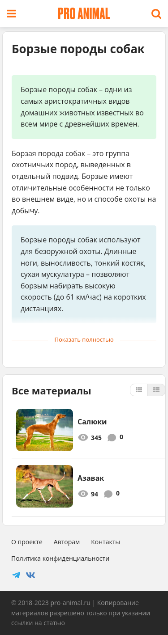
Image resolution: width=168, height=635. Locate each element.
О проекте (27, 542)
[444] (44, 430)
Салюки (92, 422)
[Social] (16, 575)
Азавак (91, 478)
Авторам (67, 542)
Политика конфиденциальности (60, 558)
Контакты (105, 542)
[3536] (44, 486)
